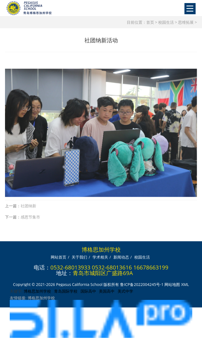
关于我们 (79, 257)
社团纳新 (28, 208)
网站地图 (172, 284)
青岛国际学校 (65, 291)
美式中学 (125, 291)
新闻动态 (121, 257)
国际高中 (88, 291)
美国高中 (107, 291)
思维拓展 (186, 22)
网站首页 (58, 257)
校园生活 (166, 22)
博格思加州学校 (37, 291)
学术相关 (100, 257)
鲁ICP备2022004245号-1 (142, 284)
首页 (150, 22)
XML (185, 284)
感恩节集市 (30, 220)
